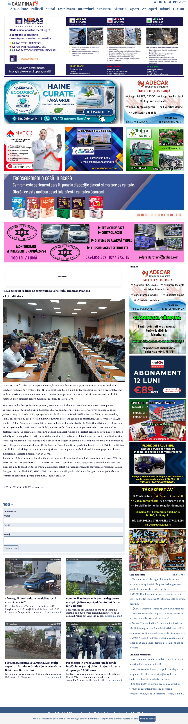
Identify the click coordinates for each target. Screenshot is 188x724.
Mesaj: (7, 534)
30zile (182, 574)
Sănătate (104, 8)
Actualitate (19, 8)
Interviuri (86, 8)
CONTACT (179, 2)
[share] (4, 504)
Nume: (7, 515)
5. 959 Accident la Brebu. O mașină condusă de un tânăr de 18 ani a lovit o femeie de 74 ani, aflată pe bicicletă (156, 642)
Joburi (165, 8)
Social (50, 8)
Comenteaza (11, 548)
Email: (7, 525)
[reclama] (94, 76)
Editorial (120, 8)
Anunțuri (149, 8)
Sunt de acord (147, 718)
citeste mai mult (52, 612)
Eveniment (66, 8)
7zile (174, 574)
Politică (37, 8)
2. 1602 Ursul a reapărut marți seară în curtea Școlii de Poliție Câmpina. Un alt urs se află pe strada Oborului (157, 598)
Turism (178, 8)
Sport (134, 8)
